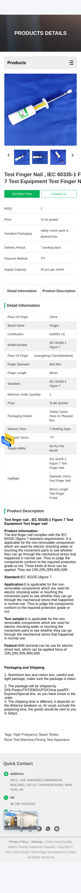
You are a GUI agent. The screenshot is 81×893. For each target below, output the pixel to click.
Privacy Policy (18, 872)
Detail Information (22, 291)
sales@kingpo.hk (21, 849)
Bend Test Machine (19, 771)
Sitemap (36, 872)
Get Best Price (22, 194)
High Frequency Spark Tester (36, 765)
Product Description (58, 291)
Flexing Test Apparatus (52, 771)
